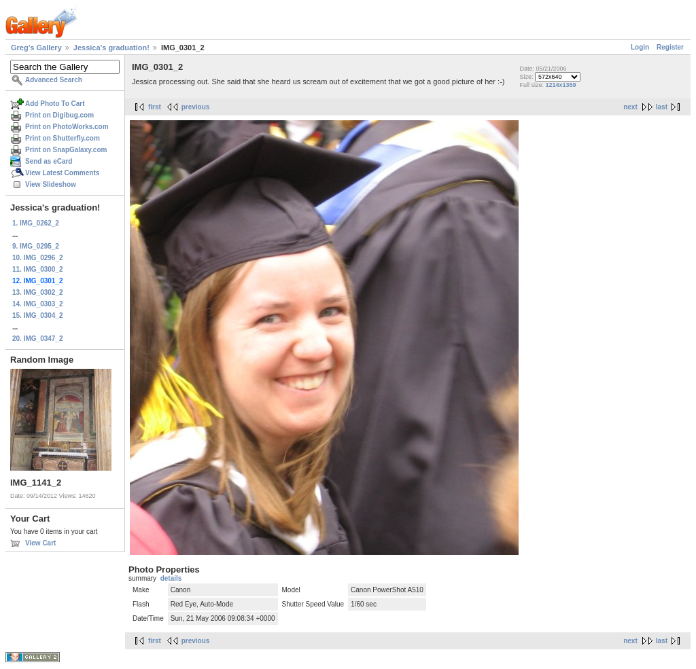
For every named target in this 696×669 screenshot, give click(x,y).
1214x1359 (560, 85)
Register (670, 47)
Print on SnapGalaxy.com (66, 149)
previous (195, 107)
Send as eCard (48, 161)
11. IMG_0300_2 (37, 269)
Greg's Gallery (36, 47)
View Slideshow (50, 184)
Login (640, 47)
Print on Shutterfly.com (62, 138)
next (630, 107)
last (661, 107)
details (171, 578)
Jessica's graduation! (111, 47)
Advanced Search (53, 80)
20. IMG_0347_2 (37, 338)
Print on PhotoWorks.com (67, 126)
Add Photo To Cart (55, 103)
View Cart (40, 543)
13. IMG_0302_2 (37, 292)
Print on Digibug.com (59, 115)
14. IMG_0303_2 (37, 304)
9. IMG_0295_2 (35, 246)
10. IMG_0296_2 (37, 257)
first (154, 107)
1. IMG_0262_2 (35, 223)
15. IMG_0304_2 (37, 315)
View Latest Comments (62, 173)
